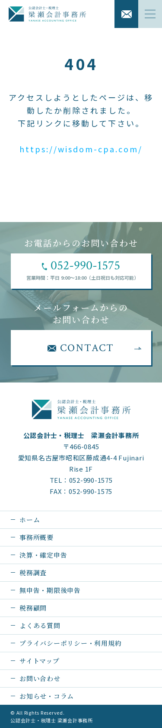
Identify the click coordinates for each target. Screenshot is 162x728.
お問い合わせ (39, 678)
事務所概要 (36, 537)
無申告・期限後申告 (50, 590)
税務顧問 (33, 607)
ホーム (29, 519)
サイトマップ (39, 660)
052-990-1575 (91, 479)
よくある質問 (39, 625)
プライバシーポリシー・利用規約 (70, 643)
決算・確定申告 (43, 554)
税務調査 (33, 572)
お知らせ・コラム (46, 695)
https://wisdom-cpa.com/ (81, 148)
